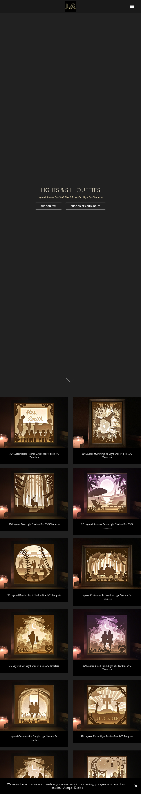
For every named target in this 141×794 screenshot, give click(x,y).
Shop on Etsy (48, 206)
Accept (67, 788)
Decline (78, 788)
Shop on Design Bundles (85, 206)
